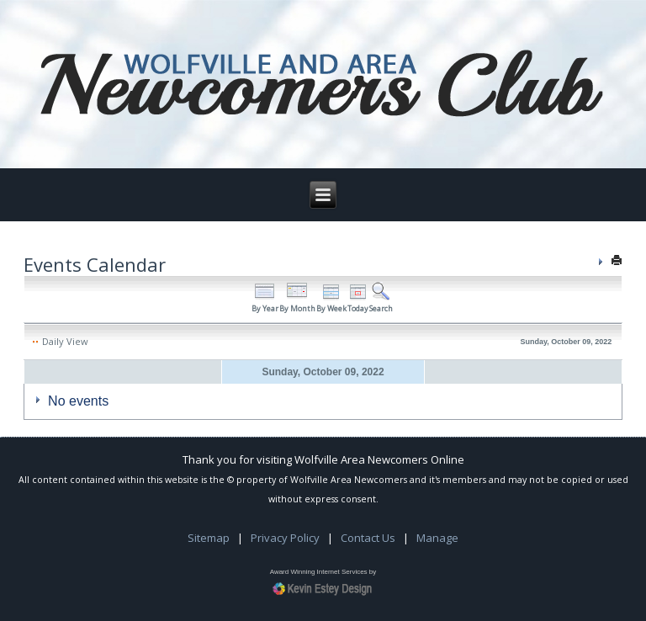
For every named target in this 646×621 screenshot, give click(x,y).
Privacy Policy (285, 537)
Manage (437, 537)
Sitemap (209, 537)
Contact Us (368, 537)
